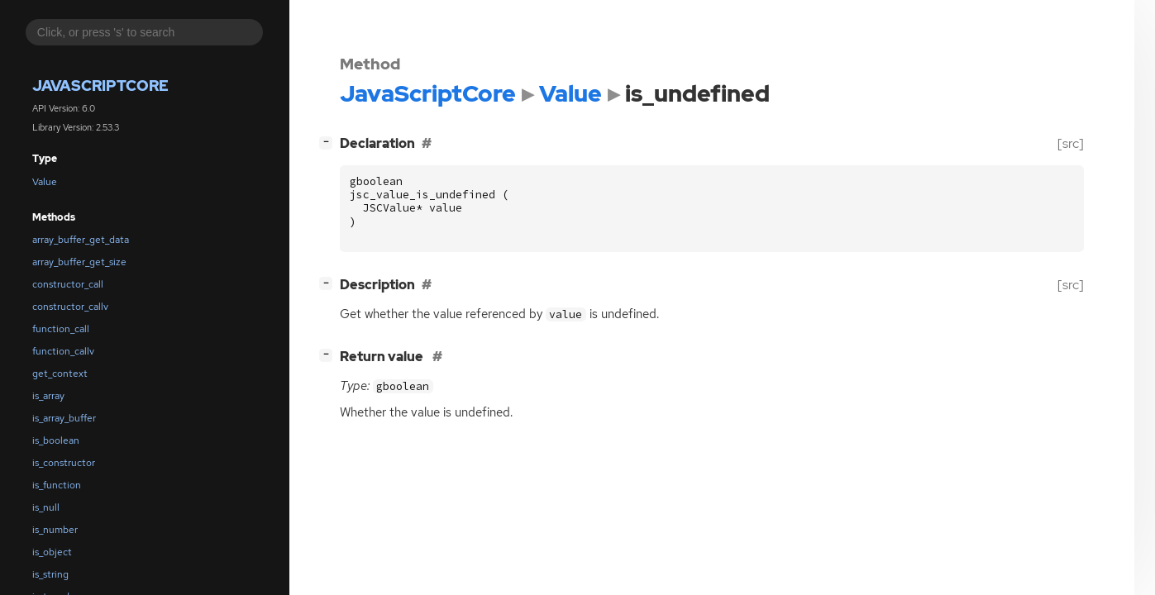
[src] (1070, 143)
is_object (52, 552)
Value (44, 181)
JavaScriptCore (100, 85)
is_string (50, 574)
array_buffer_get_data (80, 239)
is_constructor (63, 462)
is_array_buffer (64, 418)
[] (329, 142)
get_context (60, 373)
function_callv (63, 351)
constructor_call (67, 284)
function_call (60, 329)
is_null (46, 507)
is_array (48, 395)
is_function (56, 485)
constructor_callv (70, 306)
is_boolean (55, 440)
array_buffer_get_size (79, 262)
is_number (55, 529)
